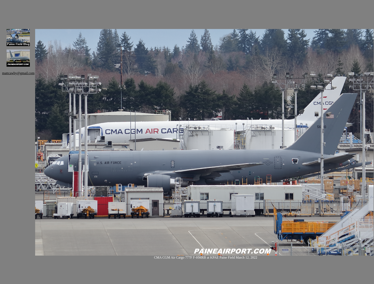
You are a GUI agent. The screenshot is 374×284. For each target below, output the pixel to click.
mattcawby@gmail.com (18, 73)
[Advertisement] (112, 11)
